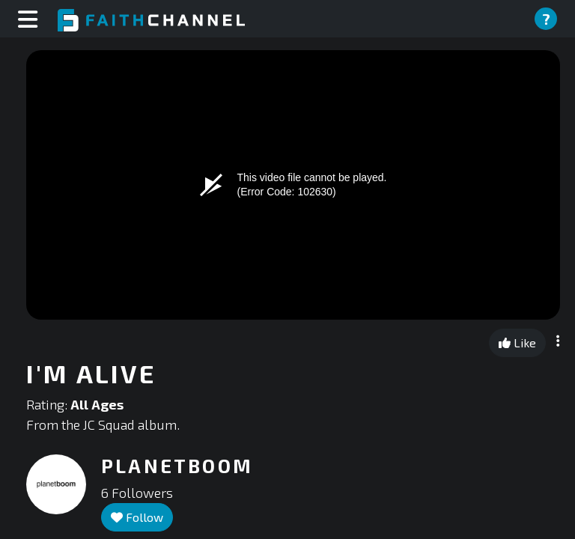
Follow (137, 517)
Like (517, 342)
